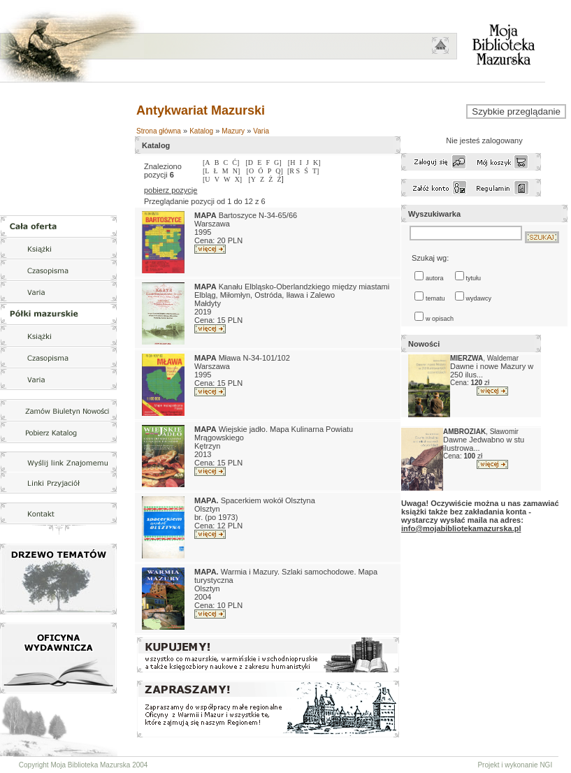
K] (317, 162)
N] (236, 171)
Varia (261, 131)
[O (250, 171)
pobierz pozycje (170, 190)
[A (206, 162)
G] (278, 162)
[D (249, 162)
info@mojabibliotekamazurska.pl (461, 528)
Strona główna (158, 131)
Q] (279, 171)
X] (239, 179)
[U (206, 179)
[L (206, 171)
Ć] (235, 162)
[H (292, 162)
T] (315, 171)
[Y (252, 179)
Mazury (233, 131)
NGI (546, 765)
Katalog (201, 131)
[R (291, 171)
